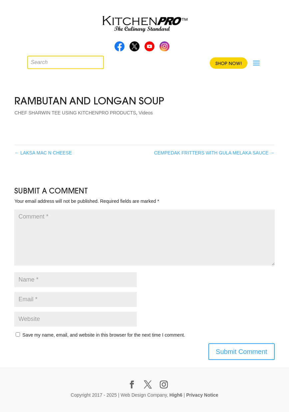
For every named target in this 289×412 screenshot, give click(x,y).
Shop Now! (228, 63)
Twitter (135, 48)
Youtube (149, 48)
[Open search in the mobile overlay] (32, 61)
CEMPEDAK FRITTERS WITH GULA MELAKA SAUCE (214, 152)
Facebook (120, 48)
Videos (146, 112)
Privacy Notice (202, 395)
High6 (175, 395)
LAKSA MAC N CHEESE (43, 152)
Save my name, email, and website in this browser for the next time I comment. (103, 335)
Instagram (164, 48)
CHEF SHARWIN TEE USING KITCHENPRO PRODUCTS (75, 112)
